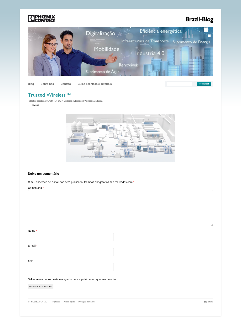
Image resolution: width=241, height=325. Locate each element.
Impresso (56, 302)
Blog (31, 83)
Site (30, 260)
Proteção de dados (86, 302)
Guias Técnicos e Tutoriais (95, 83)
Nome (32, 230)
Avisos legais (69, 302)
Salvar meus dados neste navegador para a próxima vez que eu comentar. (72, 279)
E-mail (32, 245)
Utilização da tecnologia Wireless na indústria (83, 101)
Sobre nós (47, 83)
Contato (66, 83)
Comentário (36, 187)
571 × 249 (56, 101)
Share (210, 302)
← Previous (33, 105)
